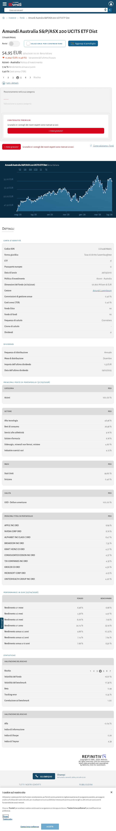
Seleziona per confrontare (46, 43)
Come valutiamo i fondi (101, 146)
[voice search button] (104, 10)
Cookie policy (7, 819)
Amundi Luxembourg (102, 290)
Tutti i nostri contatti (30, 785)
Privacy (5, 816)
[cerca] (49, 10)
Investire (13, 18)
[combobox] (58, 10)
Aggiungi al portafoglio (83, 43)
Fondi (22, 18)
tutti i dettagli (10, 83)
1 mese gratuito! (56, 130)
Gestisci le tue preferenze (29, 826)
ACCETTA (50, 826)
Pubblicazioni (86, 785)
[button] (2, 623)
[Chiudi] (111, 792)
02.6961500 (44, 776)
